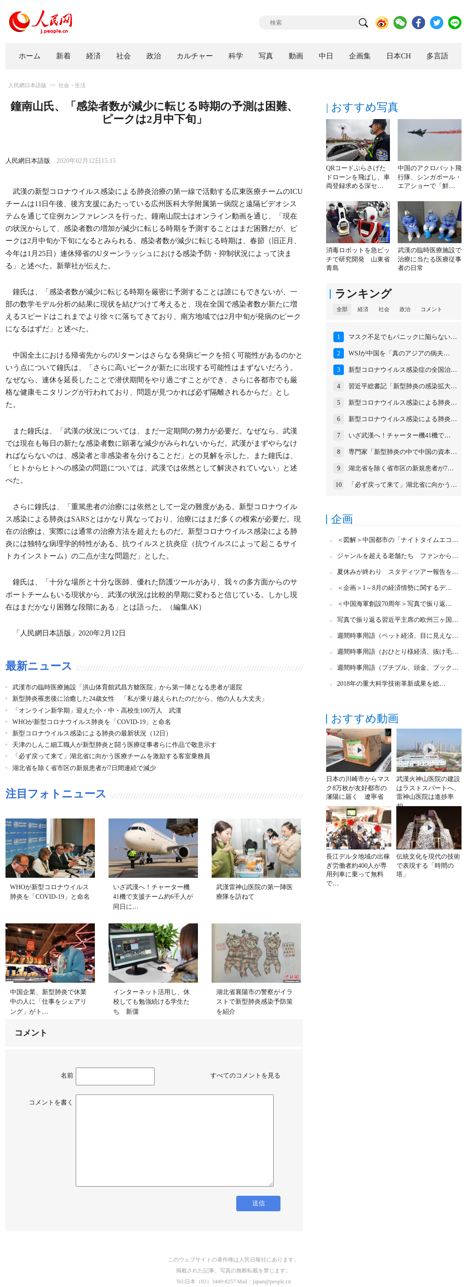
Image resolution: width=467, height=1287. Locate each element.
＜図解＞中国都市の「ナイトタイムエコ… (397, 540)
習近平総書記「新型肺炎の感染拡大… (402, 386)
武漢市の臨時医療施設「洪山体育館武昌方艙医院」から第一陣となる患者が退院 (127, 687)
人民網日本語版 (27, 85)
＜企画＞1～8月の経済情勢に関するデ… (394, 587)
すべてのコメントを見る (245, 1075)
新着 (63, 56)
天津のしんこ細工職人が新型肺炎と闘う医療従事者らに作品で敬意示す (114, 744)
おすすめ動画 (365, 718)
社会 (123, 56)
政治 (153, 56)
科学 (235, 56)
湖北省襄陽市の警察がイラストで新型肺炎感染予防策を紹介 (254, 1002)
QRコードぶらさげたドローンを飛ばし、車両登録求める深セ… (358, 177)
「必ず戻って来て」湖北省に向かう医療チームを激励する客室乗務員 (111, 756)
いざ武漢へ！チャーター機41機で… (399, 435)
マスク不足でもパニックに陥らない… (402, 336)
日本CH (398, 56)
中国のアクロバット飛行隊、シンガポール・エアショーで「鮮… (430, 177)
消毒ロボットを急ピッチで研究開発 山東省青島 (358, 259)
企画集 (360, 56)
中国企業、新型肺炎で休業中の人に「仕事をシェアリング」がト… (48, 1002)
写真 (266, 56)
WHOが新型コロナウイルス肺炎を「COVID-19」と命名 (91, 722)
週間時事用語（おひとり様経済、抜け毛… (397, 651)
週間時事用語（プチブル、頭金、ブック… (397, 667)
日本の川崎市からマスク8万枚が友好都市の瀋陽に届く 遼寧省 (358, 788)
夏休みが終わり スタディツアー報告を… (397, 571)
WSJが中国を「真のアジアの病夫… (399, 353)
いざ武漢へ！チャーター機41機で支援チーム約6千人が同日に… (153, 897)
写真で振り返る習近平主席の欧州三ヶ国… (397, 619)
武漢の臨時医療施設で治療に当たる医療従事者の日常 (430, 259)
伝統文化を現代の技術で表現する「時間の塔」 (428, 865)
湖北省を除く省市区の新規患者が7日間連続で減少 (84, 768)
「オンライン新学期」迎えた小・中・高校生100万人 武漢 (97, 710)
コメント (431, 309)
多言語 (437, 56)
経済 (93, 56)
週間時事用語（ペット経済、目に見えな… (397, 635)
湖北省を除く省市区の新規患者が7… (401, 468)
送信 (258, 1203)
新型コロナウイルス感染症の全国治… (402, 369)
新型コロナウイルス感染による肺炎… (402, 402)
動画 (296, 56)
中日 (326, 56)
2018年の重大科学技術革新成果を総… (391, 683)
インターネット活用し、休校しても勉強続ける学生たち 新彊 (151, 1002)
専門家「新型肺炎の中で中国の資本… (402, 451)
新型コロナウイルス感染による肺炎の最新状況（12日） (92, 733)
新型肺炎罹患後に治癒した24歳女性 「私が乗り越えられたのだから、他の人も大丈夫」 (140, 698)
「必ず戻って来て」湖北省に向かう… (402, 484)
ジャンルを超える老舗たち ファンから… (397, 555)
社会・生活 (72, 85)
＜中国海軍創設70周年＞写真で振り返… (394, 603)
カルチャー (194, 56)
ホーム (30, 56)
